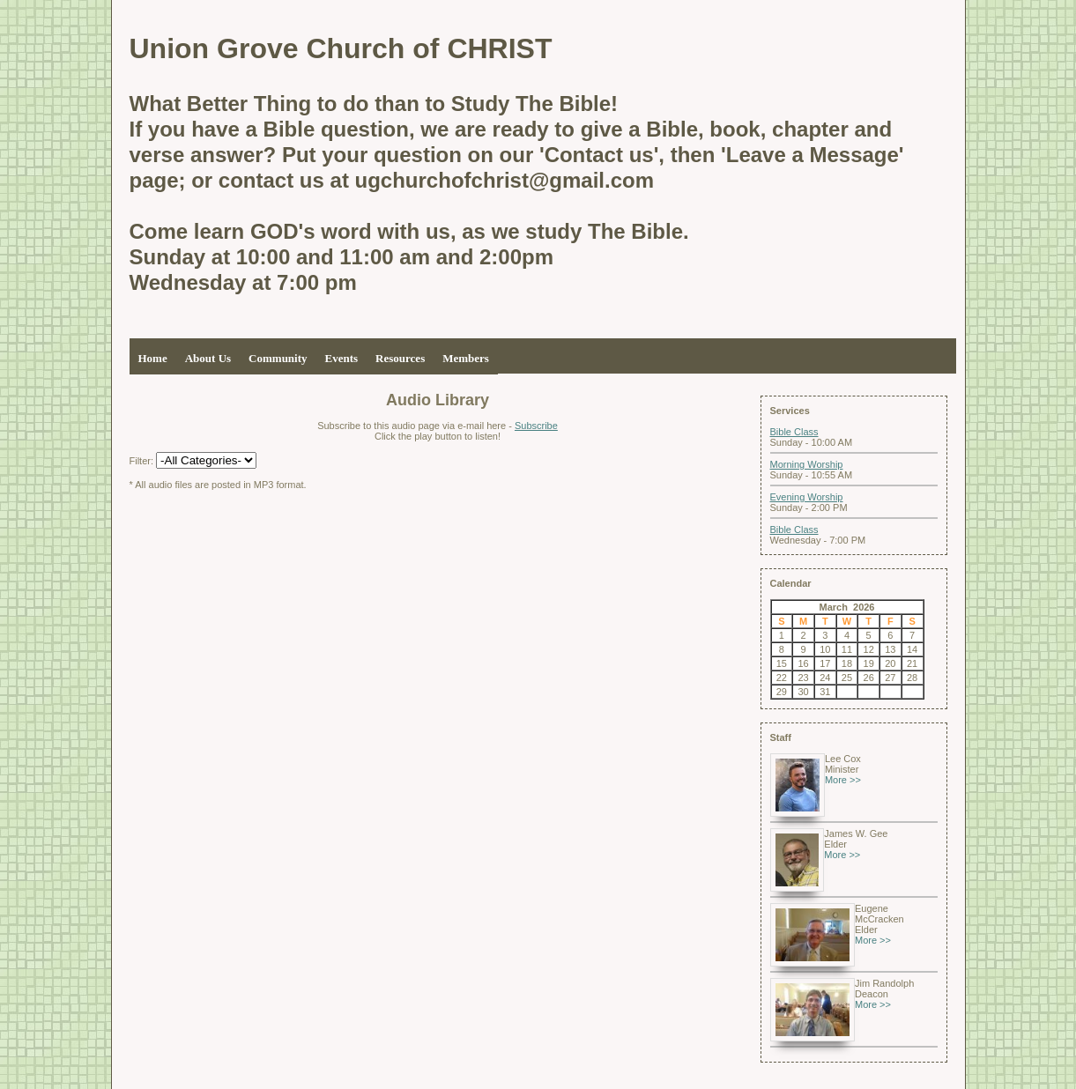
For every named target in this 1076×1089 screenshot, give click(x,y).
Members (465, 358)
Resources (400, 358)
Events (342, 358)
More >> (843, 779)
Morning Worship (806, 464)
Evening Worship (806, 497)
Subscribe (536, 425)
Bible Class (794, 431)
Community (278, 358)
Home (152, 358)
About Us (208, 358)
